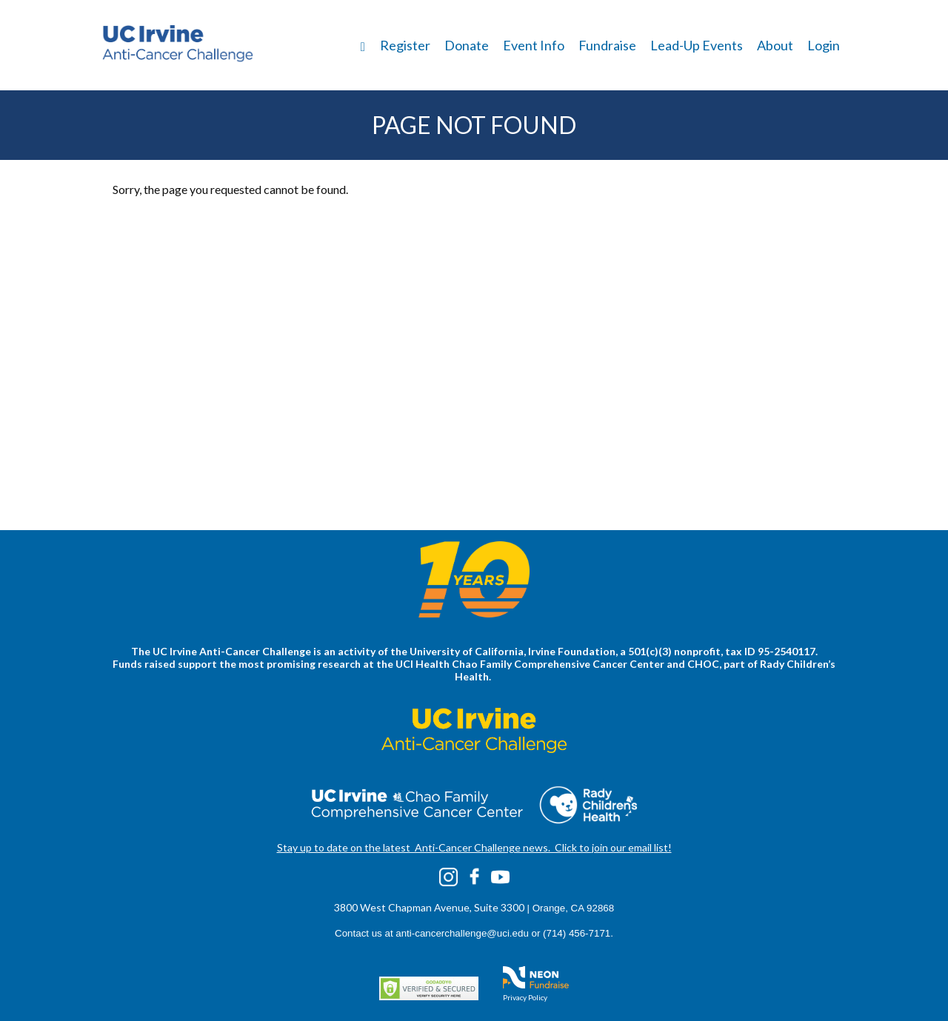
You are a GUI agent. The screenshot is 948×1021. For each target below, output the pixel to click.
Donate (466, 45)
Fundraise (607, 45)
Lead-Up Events (696, 45)
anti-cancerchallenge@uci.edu (462, 933)
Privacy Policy (525, 997)
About (775, 45)
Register (405, 45)
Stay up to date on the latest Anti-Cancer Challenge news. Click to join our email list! (474, 847)
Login (823, 45)
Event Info (533, 45)
